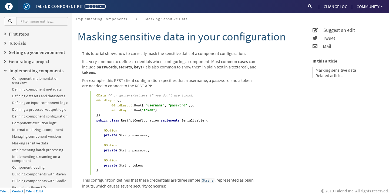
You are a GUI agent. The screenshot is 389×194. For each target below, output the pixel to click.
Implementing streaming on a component (36, 158)
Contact (17, 191)
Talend (4, 191)
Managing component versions (37, 136)
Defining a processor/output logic (39, 109)
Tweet (324, 38)
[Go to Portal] (9, 6)
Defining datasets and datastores (38, 95)
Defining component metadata (37, 89)
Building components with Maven (39, 174)
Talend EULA (34, 191)
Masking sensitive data (30, 143)
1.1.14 (95, 6)
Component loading (28, 167)
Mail (322, 46)
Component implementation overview (35, 80)
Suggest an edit (334, 30)
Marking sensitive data (336, 70)
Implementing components (101, 18)
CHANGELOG (335, 6)
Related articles (329, 75)
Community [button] (370, 6)
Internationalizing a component (37, 129)
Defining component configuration (40, 116)
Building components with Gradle (39, 180)
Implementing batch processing (37, 149)
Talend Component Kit (59, 6)
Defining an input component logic (40, 102)
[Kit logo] (27, 6)
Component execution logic (34, 122)
